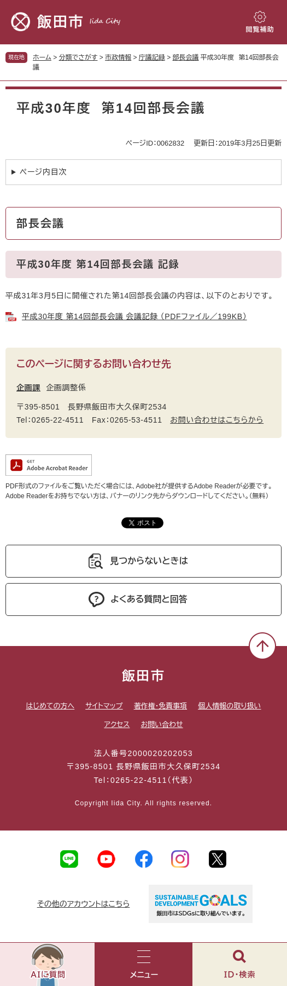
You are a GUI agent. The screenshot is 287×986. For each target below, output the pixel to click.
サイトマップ (103, 706)
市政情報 (118, 57)
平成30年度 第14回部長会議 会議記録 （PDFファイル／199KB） (134, 316)
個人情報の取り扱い (229, 706)
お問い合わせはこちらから (216, 420)
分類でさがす (78, 57)
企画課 (28, 387)
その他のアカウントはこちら (83, 903)
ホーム (42, 57)
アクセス (117, 724)
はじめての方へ (50, 706)
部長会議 (186, 57)
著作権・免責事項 (161, 706)
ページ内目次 (43, 172)
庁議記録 (152, 57)
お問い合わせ (161, 724)
